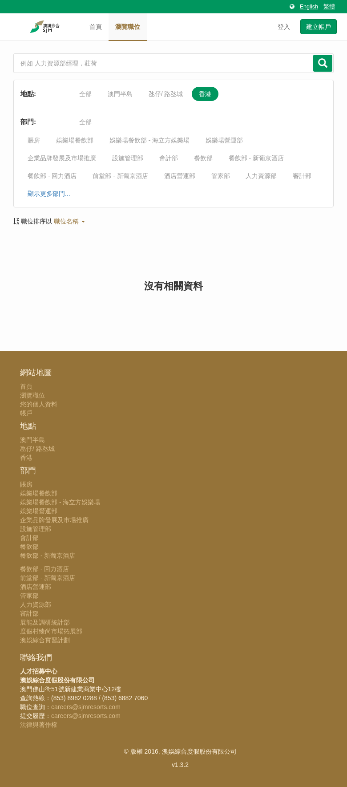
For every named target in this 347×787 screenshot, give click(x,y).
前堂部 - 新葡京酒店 (120, 175)
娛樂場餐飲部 (74, 140)
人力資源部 (261, 175)
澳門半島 (120, 93)
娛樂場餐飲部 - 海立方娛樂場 (149, 140)
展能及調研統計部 (45, 622)
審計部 (302, 175)
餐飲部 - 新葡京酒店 (256, 158)
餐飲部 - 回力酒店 (52, 175)
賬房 (34, 140)
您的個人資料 (38, 404)
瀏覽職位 (127, 26)
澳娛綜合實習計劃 (45, 640)
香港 (205, 93)
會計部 (168, 158)
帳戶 (26, 413)
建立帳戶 (318, 26)
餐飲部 (203, 158)
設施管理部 (127, 158)
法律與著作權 (38, 724)
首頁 (95, 26)
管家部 (220, 175)
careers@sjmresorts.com (86, 706)
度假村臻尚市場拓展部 (51, 631)
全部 (85, 93)
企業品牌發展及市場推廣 (62, 158)
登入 (284, 26)
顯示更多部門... (49, 193)
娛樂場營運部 (224, 140)
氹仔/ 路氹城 (166, 93)
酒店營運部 (179, 175)
